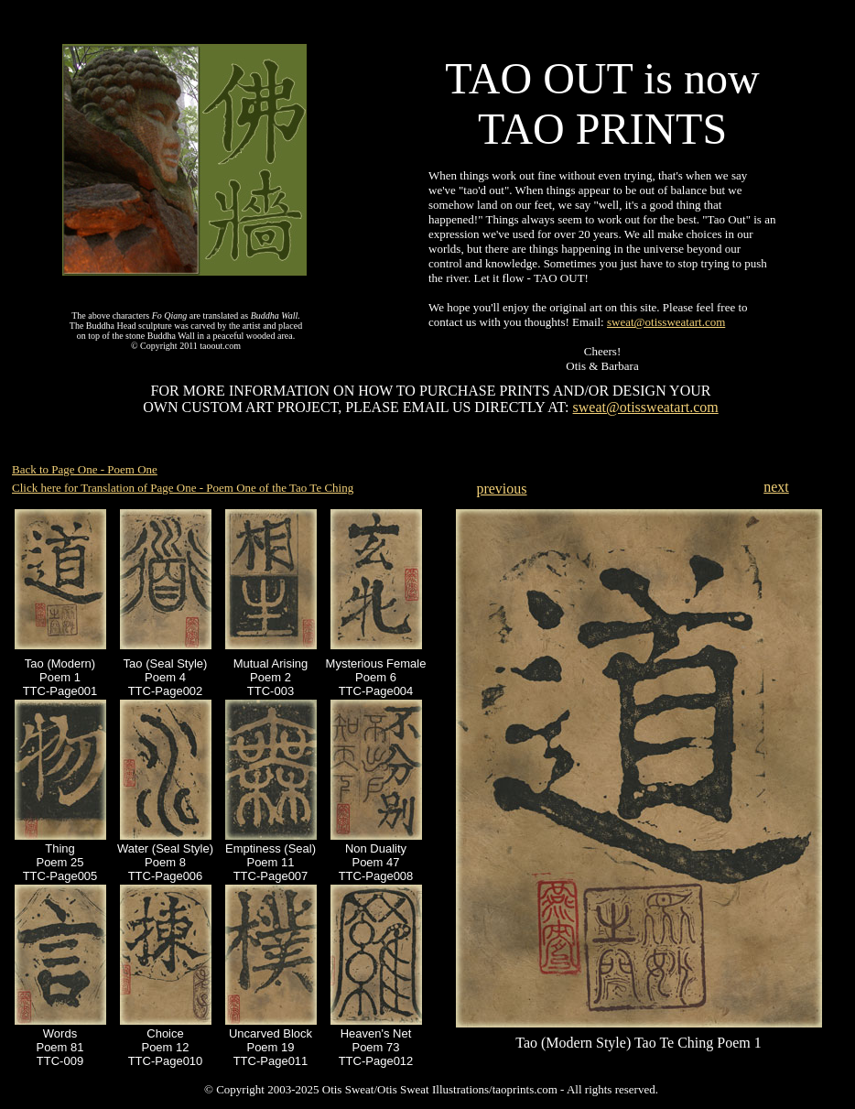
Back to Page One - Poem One (84, 469)
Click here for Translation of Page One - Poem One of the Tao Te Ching (182, 488)
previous (501, 488)
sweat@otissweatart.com (666, 322)
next (776, 487)
